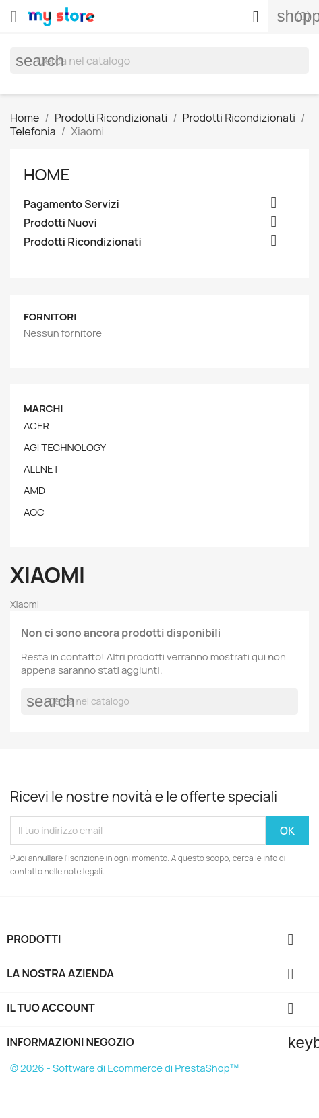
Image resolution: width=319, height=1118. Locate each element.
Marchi (43, 408)
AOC (34, 512)
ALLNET (41, 469)
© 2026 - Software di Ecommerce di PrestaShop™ (124, 1068)
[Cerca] (159, 60)
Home (46, 174)
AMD (34, 490)
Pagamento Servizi (71, 204)
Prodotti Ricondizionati (83, 242)
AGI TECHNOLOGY (65, 447)
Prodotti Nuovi (60, 223)
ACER (36, 426)
